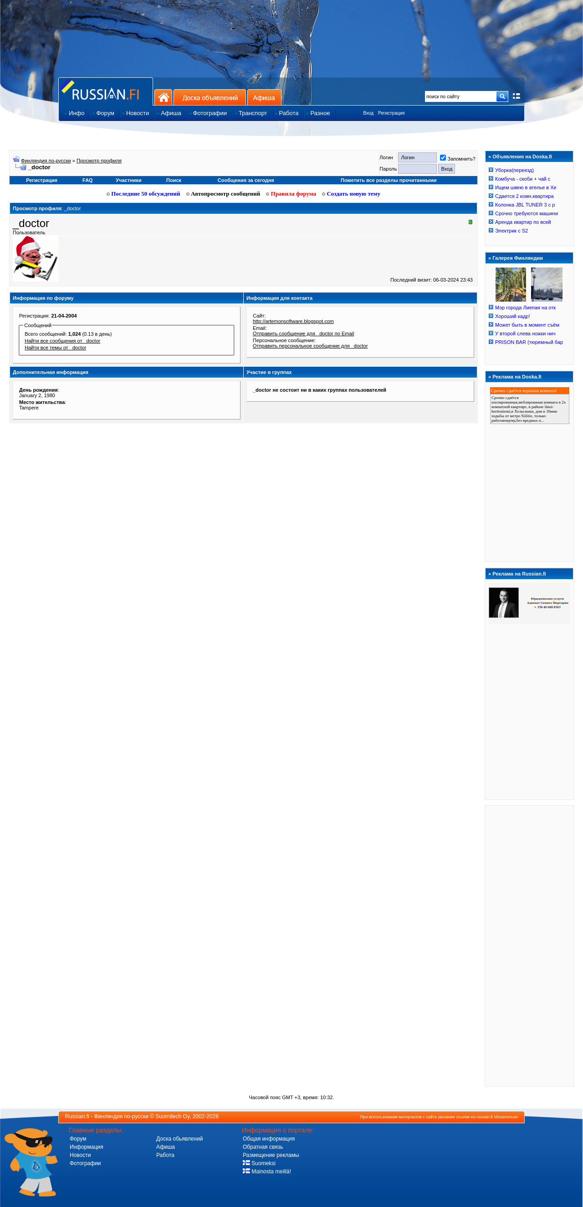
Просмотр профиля (99, 160)
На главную (163, 97)
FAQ (87, 180)
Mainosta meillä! (267, 1171)
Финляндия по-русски (46, 160)
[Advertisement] (529, 945)
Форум (78, 1139)
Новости (80, 1155)
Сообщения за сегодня (246, 180)
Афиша (264, 97)
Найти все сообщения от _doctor (62, 340)
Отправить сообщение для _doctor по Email (303, 333)
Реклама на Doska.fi (517, 376)
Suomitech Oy (172, 1116)
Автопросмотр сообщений (223, 193)
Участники (129, 180)
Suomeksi (259, 1163)
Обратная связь (263, 1147)
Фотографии (85, 1163)
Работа (165, 1155)
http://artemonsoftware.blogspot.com (293, 321)
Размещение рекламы (271, 1155)
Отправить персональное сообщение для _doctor (310, 345)
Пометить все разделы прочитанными (389, 180)
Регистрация (391, 113)
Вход (368, 113)
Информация (86, 1147)
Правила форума (291, 193)
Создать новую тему (351, 193)
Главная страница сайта (105, 91)
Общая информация (269, 1139)
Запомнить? (458, 159)
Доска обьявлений (179, 1139)
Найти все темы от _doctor (55, 347)
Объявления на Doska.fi (522, 156)
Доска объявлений (210, 97)
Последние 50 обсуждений (143, 193)
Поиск (173, 180)
